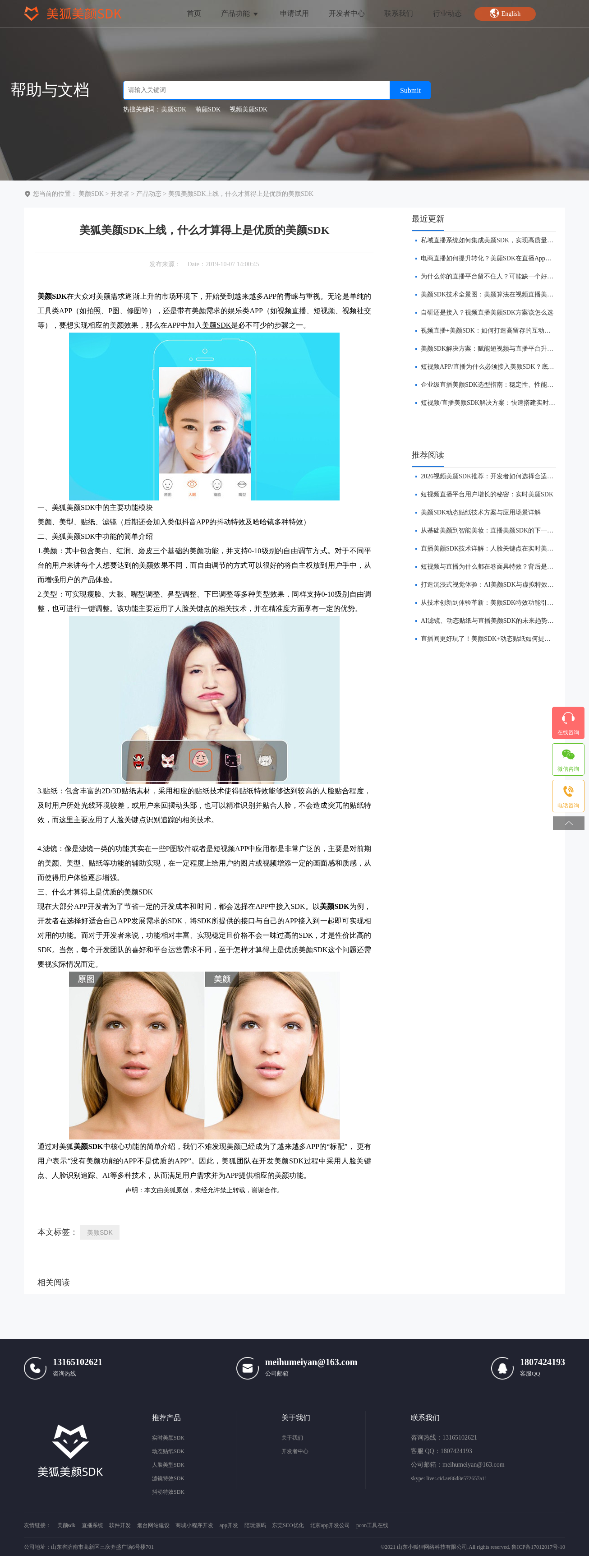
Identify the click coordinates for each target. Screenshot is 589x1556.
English (505, 13)
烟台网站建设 (153, 1525)
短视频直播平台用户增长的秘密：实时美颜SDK (487, 494)
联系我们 (398, 13)
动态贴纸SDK (168, 1451)
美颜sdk (66, 1525)
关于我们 (292, 1438)
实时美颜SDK (168, 1438)
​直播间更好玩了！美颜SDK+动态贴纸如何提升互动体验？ (501, 638)
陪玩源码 (255, 1525)
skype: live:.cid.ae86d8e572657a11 (449, 1478)
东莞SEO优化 (288, 1525)
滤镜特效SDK (168, 1478)
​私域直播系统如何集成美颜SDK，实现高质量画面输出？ (500, 240)
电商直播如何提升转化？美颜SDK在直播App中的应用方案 (502, 258)
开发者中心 (347, 13)
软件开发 (120, 1525)
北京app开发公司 (330, 1525)
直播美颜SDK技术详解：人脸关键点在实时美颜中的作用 (500, 548)
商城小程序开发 (194, 1525)
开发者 (119, 193)
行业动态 (447, 13)
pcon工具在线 (372, 1525)
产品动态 (148, 193)
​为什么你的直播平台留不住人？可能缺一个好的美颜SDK (500, 276)
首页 (194, 13)
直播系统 (92, 1525)
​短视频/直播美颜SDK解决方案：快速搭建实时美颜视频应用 (504, 402)
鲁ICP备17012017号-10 (538, 1547)
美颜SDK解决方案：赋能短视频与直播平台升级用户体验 (500, 348)
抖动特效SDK (168, 1492)
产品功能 (240, 13)
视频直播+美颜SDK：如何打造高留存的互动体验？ (492, 330)
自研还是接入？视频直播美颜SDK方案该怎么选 (487, 312)
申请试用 (294, 13)
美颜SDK (91, 193)
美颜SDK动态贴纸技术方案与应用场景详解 (481, 512)
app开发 (229, 1525)
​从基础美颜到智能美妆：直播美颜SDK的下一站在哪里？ (500, 530)
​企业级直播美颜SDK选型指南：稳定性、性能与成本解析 (500, 384)
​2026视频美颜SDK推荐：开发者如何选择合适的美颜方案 (500, 476)
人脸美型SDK (168, 1465)
